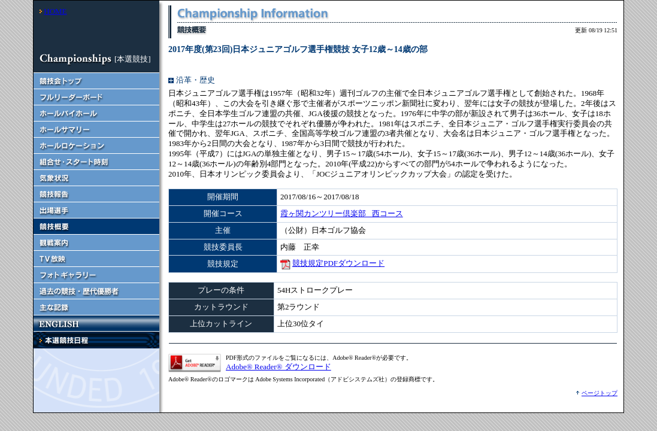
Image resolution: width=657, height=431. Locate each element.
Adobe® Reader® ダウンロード (278, 366)
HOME (55, 11)
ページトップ (599, 393)
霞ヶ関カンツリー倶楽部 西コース (341, 213)
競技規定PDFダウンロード (338, 263)
